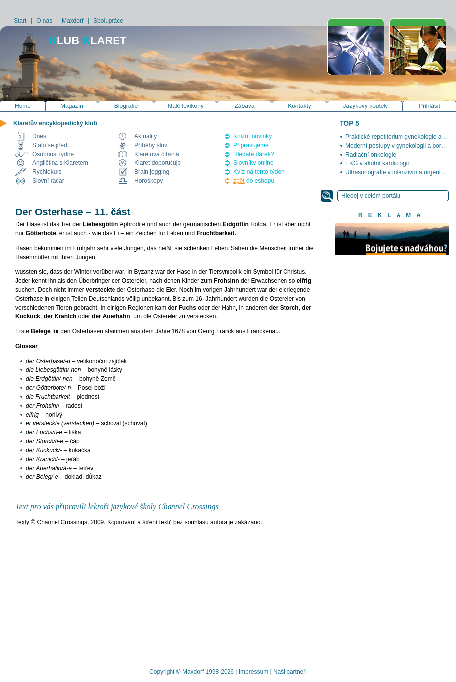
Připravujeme (251, 145)
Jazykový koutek (365, 106)
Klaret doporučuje (157, 162)
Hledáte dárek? (253, 154)
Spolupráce (108, 20)
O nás (44, 20)
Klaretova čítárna (156, 154)
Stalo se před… (52, 145)
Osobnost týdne (53, 154)
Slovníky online (253, 162)
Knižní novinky (252, 136)
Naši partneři (290, 671)
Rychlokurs (46, 171)
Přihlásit (429, 106)
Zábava (244, 106)
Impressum (253, 671)
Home (23, 106)
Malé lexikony (186, 106)
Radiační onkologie (370, 154)
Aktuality (145, 136)
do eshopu (253, 180)
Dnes (39, 136)
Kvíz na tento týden (259, 171)
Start (20, 20)
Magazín (71, 106)
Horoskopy (148, 180)
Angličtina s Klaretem (60, 162)
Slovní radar (48, 180)
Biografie (126, 106)
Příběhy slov (150, 145)
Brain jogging (151, 171)
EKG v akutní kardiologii (377, 163)
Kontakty (299, 106)
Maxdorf (72, 20)
